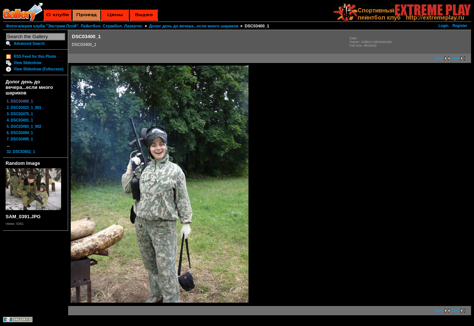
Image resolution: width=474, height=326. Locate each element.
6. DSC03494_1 (20, 133)
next (438, 58)
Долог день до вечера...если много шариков (193, 26)
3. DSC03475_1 (20, 114)
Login (443, 26)
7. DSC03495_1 (20, 139)
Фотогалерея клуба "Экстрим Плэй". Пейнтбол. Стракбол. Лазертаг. (74, 26)
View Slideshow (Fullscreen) (38, 69)
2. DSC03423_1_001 (24, 108)
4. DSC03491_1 (20, 120)
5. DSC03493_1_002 (24, 126)
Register (460, 26)
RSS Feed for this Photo (35, 56)
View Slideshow (27, 63)
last (455, 58)
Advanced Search (29, 43)
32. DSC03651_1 (21, 152)
